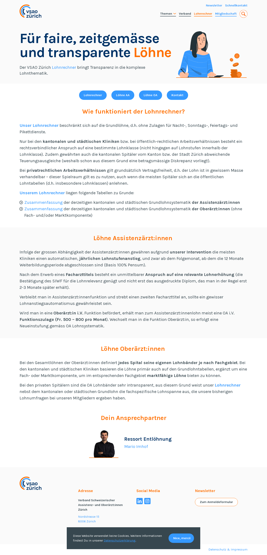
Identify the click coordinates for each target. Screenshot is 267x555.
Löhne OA (150, 95)
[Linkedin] (139, 501)
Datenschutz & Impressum (227, 549)
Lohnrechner (203, 13)
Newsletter (214, 5)
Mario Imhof (136, 446)
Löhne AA (123, 95)
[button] (243, 14)
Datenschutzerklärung (119, 540)
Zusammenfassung (43, 202)
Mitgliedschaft (226, 13)
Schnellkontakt (236, 5)
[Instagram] (147, 501)
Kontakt (177, 95)
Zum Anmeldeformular (216, 502)
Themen (168, 14)
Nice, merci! (182, 538)
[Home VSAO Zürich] (30, 11)
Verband (185, 13)
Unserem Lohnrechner (42, 192)
